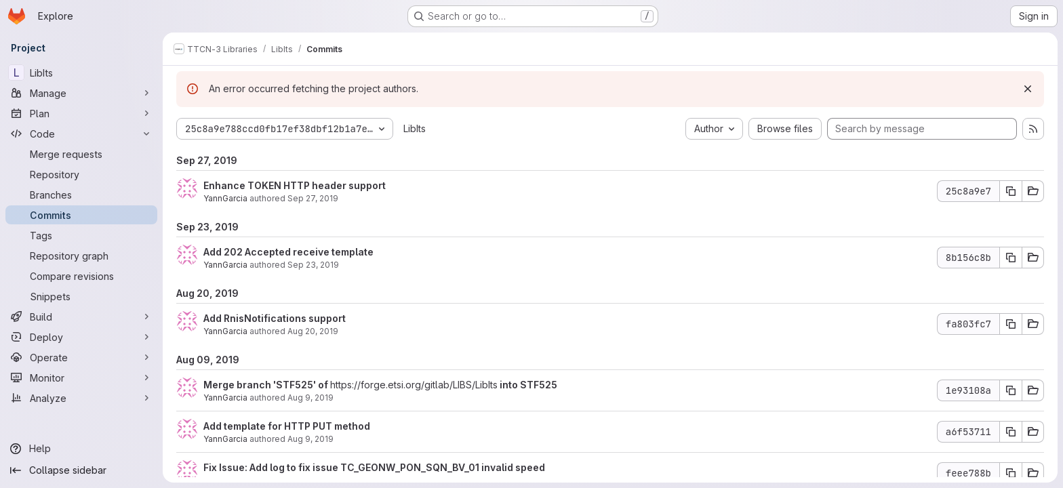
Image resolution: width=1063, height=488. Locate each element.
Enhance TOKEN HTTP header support (294, 185)
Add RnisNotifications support (274, 318)
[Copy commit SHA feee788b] (1011, 473)
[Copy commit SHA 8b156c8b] (1011, 257)
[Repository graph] (81, 255)
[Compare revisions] (81, 275)
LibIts (414, 128)
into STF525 (527, 384)
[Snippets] (81, 296)
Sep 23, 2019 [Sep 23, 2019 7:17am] (313, 265)
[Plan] (81, 113)
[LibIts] (81, 72)
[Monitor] (81, 377)
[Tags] (81, 235)
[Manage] (81, 92)
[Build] (81, 316)
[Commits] (81, 214)
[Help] (81, 448)
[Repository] (81, 174)
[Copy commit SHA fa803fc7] (1011, 324)
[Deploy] (81, 336)
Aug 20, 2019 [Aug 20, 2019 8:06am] (312, 331)
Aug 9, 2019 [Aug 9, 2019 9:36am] (310, 439)
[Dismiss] (1028, 89)
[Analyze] (81, 397)
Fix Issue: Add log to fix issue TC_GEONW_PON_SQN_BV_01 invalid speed (374, 467)
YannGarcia (225, 198)
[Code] (81, 133)
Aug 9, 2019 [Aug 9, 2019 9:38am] (310, 397)
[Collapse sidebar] (81, 470)
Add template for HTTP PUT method (286, 426)
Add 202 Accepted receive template (288, 252)
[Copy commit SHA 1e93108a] (1011, 390)
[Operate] (81, 357)
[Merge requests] (81, 153)
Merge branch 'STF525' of (266, 384)
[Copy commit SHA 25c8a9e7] (1011, 191)
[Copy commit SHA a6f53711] (1011, 432)
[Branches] (81, 194)
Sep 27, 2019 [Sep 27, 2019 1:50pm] (312, 198)
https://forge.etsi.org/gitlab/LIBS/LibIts (414, 384)
